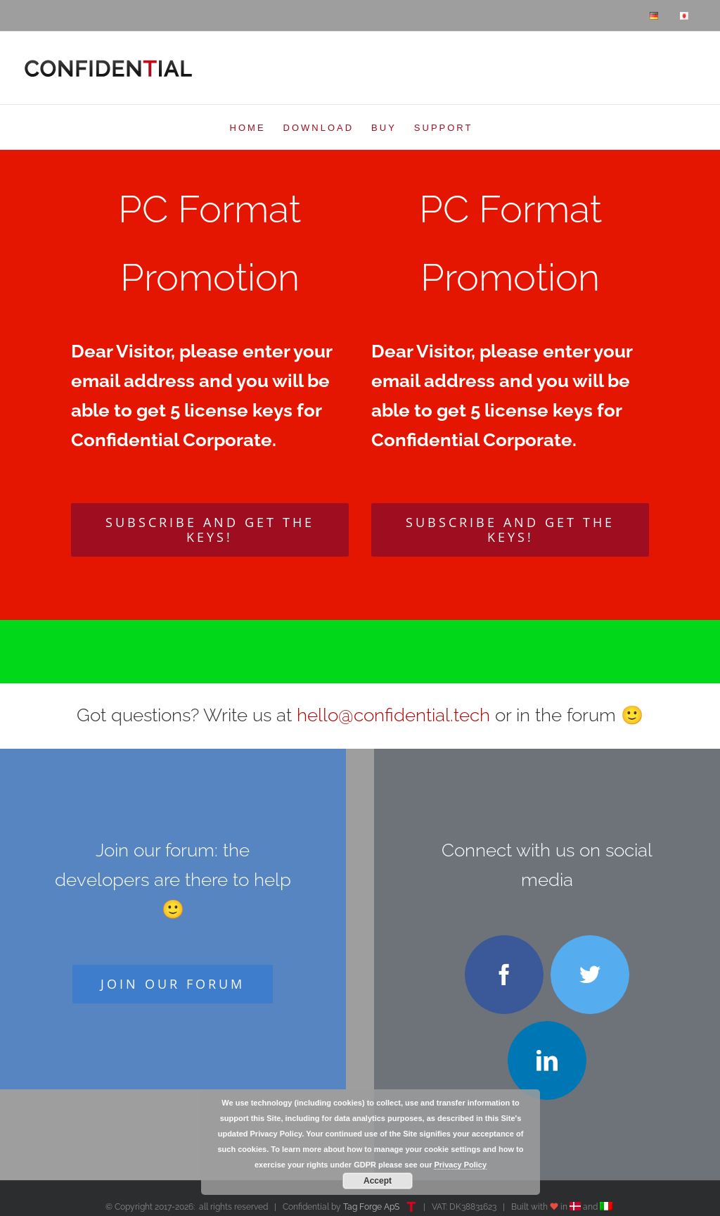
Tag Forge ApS (371, 1207)
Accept (378, 1181)
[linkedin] (547, 1060)
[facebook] (504, 974)
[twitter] (590, 974)
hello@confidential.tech (393, 715)
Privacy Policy (460, 1164)
